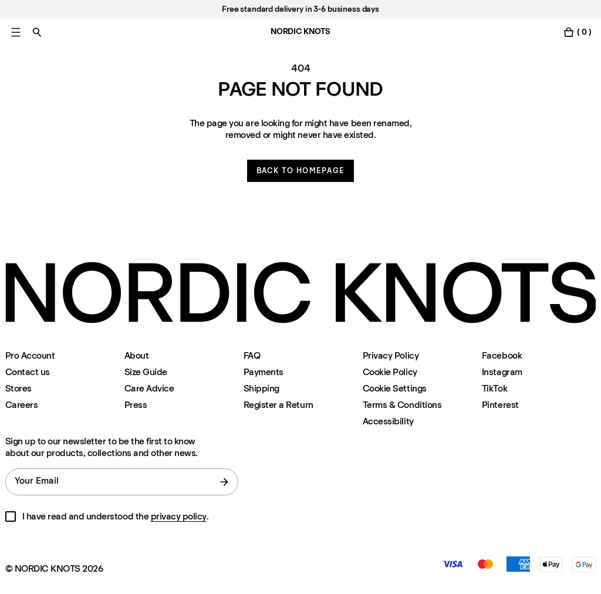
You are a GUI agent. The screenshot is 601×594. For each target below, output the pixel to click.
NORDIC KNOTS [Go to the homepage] (300, 31)
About (136, 355)
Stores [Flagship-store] (18, 388)
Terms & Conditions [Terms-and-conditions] (402, 404)
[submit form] (224, 482)
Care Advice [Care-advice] (149, 388)
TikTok (494, 388)
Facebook (502, 355)
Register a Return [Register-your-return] (278, 404)
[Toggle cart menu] (577, 32)
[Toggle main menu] (15, 32)
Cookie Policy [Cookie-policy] (390, 371)
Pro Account (30, 355)
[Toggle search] (37, 32)
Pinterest (500, 404)
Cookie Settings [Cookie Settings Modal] (395, 388)
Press (135, 404)
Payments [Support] (263, 371)
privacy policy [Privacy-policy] (179, 516)
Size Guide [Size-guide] (145, 371)
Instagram (502, 371)
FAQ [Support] (252, 355)
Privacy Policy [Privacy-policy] (390, 355)
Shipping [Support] (261, 388)
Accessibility (388, 421)
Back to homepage (300, 170)
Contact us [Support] (27, 371)
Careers (21, 404)
